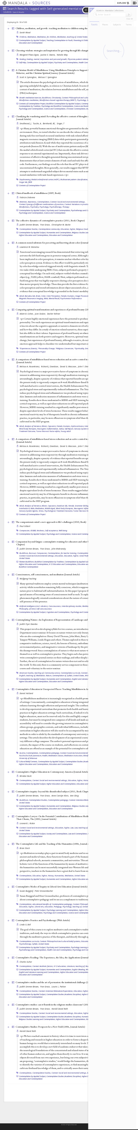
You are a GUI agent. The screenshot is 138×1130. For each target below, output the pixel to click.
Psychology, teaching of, (72, 906)
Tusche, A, (37, 123)
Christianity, (56, 97)
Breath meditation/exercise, (30, 97)
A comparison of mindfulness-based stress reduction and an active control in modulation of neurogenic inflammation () (71, 361)
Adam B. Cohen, (27, 313)
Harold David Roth (60, 1008)
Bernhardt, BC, (49, 123)
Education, (59, 555)
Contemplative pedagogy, (49, 753)
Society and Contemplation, (57, 833)
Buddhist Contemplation (28, 567)
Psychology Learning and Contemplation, (62, 910)
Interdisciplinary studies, (72, 606)
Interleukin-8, (24, 508)
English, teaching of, (27, 675)
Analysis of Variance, (33, 426)
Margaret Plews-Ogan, (30, 54)
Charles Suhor (26, 961)
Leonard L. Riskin (27, 823)
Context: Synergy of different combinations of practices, (41, 204)
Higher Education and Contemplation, (34, 235)
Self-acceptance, (51, 530)
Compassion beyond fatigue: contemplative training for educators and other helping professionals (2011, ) (68, 543)
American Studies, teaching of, (31, 673)
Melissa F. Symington (47, 77)
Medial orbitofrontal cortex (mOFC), (45, 179)
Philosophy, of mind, (27, 609)
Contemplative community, (49, 229)
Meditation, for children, (47, 37)
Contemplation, (43, 202)
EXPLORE (123, 3)
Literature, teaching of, (76, 966)
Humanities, (59, 875)
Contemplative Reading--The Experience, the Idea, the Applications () (56, 957)
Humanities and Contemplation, (58, 232)
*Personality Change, (46, 348)
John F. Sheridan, (86, 366)
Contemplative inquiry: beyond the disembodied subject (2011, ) (53, 791)
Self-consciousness (44, 609)
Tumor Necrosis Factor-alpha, (48, 431)
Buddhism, (46, 97)
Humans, (71, 296)
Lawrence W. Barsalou (29, 247)
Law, (72, 827)
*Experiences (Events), (28, 348)
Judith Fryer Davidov (29, 624)
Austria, (22, 753)
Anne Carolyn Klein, (60, 795)
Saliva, (61, 428)
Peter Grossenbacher (44, 891)
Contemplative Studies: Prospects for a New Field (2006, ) (50, 1026)
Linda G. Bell (25, 924)
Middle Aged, (50, 508)
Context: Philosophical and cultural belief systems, (82, 97)
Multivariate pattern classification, (74, 179)
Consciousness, (55, 606)
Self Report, (69, 428)
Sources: (7, 12)
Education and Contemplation (31, 43)
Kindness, (41, 530)
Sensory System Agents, (83, 428)
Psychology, (82, 100)
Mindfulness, (24, 207)
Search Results (18, 12)
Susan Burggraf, (27, 891)
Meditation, (32, 37)
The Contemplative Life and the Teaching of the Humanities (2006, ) (55, 843)
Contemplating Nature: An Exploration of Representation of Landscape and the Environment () (66, 619)
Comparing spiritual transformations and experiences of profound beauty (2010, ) (61, 309)
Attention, (23, 202)
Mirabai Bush (25, 776)
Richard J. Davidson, (50, 366)
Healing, (22, 59)
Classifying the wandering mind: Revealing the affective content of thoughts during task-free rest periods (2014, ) (68, 118)
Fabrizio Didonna (27, 197)
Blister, (44, 426)
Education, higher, (68, 229)
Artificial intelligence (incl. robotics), (33, 606)
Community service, (52, 673)
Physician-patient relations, (79, 59)
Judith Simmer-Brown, (30, 224)
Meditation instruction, (73, 755)
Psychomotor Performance (71, 298)
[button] (134, 3)
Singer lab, (23, 182)
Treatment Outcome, (27, 431)
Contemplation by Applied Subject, (32, 40)
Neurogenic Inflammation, (47, 428)
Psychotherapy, (55, 207)
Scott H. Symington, (28, 77)
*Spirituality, (79, 348)
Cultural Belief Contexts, (28, 761)
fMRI (30, 182)
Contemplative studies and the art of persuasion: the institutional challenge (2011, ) (61, 982)
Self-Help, (22, 62)
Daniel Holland (26, 693)
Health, (45, 755)
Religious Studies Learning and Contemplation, (37, 1019)
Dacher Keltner (53, 313)
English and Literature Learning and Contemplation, (39, 972)
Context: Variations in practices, (77, 204)
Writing (88, 675)
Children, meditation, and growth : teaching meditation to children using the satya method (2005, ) (65, 28)
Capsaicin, (52, 426)
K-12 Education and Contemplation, (63, 564)
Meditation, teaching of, (66, 37)
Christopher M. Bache (61, 224)
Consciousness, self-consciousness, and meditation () (48, 574)
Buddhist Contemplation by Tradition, (49, 561)
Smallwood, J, (26, 123)
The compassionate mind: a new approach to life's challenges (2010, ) (51, 521)
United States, (79, 675)
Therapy (65, 207)
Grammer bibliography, (84, 505)
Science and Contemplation (54, 213)
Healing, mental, (33, 59)
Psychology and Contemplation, (31, 108)
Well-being (63, 530)
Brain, (38, 296)
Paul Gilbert (25, 526)
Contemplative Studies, (28, 229)
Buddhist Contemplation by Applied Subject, (63, 103)
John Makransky (59, 548)
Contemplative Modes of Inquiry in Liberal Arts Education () (51, 886)
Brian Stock (25, 848)
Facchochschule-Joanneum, (30, 755)
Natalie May (62, 54)
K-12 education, (60, 966)
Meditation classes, (56, 755)
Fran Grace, (45, 224)
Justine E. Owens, (48, 54)
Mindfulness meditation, (29, 100)
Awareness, (32, 202)
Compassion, (24, 530)
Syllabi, (70, 675)
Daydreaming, (25, 179)
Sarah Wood (25, 32)
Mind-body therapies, (28, 428)
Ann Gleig (74, 795)
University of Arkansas (28, 758)
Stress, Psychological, (47, 511)
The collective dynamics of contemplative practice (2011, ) (50, 220)
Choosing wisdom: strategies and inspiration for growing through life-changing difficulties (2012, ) (65, 50)
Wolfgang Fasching (28, 578)
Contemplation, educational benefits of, (35, 904)
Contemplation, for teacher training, (62, 553)
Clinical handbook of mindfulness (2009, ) (38, 193)
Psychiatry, (34, 207)
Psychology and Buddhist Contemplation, (57, 106)
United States (82, 37)
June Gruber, (40, 313)
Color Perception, (53, 296)
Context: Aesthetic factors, (42, 966)
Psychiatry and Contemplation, (66, 62)
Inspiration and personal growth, (53, 59)
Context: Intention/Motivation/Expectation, (86, 800)
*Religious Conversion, (65, 348)
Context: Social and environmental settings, (67, 202)
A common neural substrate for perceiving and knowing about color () (56, 242)
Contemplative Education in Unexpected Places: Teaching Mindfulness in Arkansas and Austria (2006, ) (72, 689)
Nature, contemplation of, (56, 675)
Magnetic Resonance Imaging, (31, 298)
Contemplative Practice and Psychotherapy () (43, 920)
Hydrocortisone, (77, 426)
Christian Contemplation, (76, 108)
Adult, (21, 296)
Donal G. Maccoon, (68, 366)
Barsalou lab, (30, 296)
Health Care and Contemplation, (59, 950)
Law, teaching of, (81, 827)
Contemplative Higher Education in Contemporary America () (52, 771)
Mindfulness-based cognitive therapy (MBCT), (58, 100)
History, (86, 780)
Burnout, (32, 553)
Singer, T (60, 123)
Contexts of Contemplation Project (32, 185)
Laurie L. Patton (59, 986)
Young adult (66, 431)
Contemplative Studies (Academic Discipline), (82, 761)
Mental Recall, (54, 298)
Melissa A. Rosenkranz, (30, 366)
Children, (23, 37)
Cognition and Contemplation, (58, 612)
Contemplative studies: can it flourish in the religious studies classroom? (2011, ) (60, 1004)
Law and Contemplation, (77, 833)
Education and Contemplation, (31, 912)
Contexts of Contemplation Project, (32, 103)
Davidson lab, (62, 505)
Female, (64, 296)
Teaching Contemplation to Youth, (59, 40)
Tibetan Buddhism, (26, 561)
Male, (46, 298)
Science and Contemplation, (55, 108)
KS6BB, (33, 530)
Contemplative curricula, (71, 673)
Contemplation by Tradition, (30, 106)
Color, (43, 296)
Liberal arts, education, (44, 906)
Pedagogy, (58, 906)
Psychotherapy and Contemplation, (84, 210)
